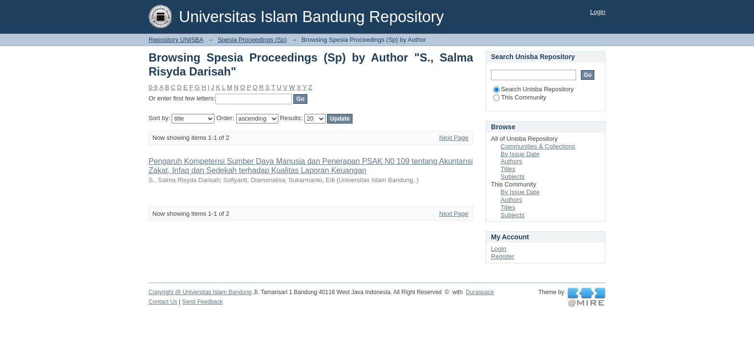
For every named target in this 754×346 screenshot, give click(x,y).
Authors (511, 161)
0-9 (153, 87)
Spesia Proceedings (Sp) (252, 39)
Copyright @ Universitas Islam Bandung (200, 292)
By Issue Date (520, 154)
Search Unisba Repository (533, 89)
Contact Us (163, 301)
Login (597, 11)
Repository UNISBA (176, 39)
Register (502, 256)
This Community (519, 97)
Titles (508, 169)
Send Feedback (202, 301)
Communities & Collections (538, 146)
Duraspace (480, 292)
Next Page (453, 137)
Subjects (513, 176)
